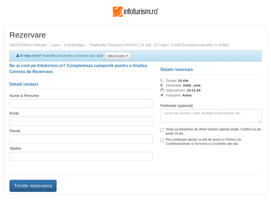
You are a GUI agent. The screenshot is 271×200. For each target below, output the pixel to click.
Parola (14, 131)
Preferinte (176, 106)
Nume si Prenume (24, 96)
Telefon (15, 148)
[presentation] (200, 161)
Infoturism (135, 12)
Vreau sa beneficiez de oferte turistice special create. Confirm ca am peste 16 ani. (210, 131)
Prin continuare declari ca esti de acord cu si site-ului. (200, 142)
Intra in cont (118, 56)
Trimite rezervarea (33, 185)
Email (14, 113)
